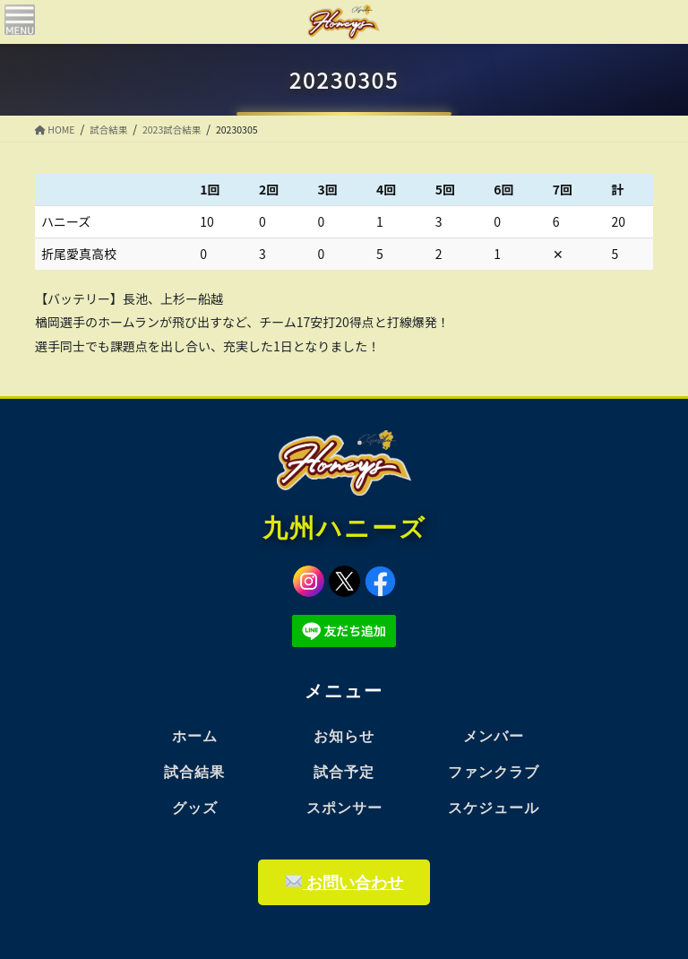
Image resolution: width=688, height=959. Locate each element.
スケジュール (493, 807)
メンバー (493, 736)
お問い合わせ (345, 882)
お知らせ (344, 736)
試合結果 (194, 772)
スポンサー (344, 807)
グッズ (195, 807)
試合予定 (344, 772)
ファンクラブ (493, 772)
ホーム (195, 736)
